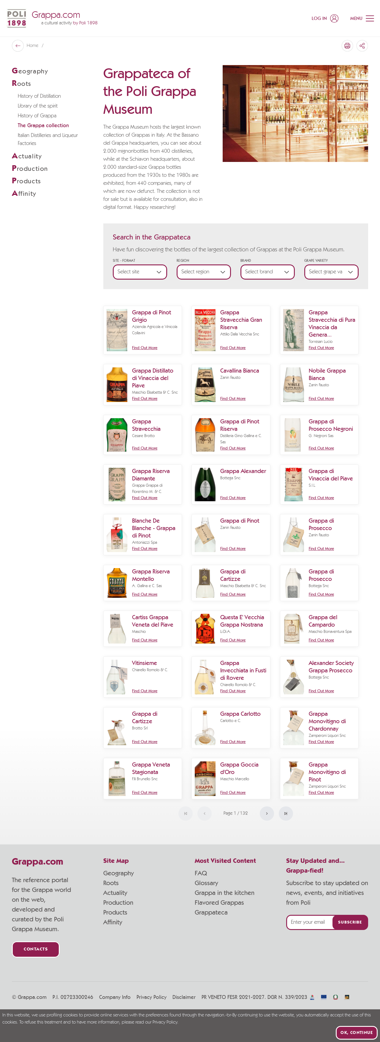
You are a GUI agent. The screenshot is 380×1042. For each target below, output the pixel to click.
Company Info (115, 997)
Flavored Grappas (219, 902)
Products (115, 912)
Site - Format (124, 260)
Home (33, 45)
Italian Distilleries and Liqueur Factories (48, 139)
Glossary (206, 883)
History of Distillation (39, 96)
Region (183, 260)
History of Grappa (37, 116)
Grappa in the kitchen (224, 893)
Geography (118, 873)
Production (118, 902)
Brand (245, 260)
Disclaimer (184, 997)
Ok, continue (357, 1033)
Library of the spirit (38, 106)
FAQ (201, 873)
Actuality (115, 893)
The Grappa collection (43, 125)
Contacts (36, 949)
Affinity (112, 922)
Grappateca (211, 912)
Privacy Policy (152, 997)
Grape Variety (315, 260)
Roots (111, 883)
